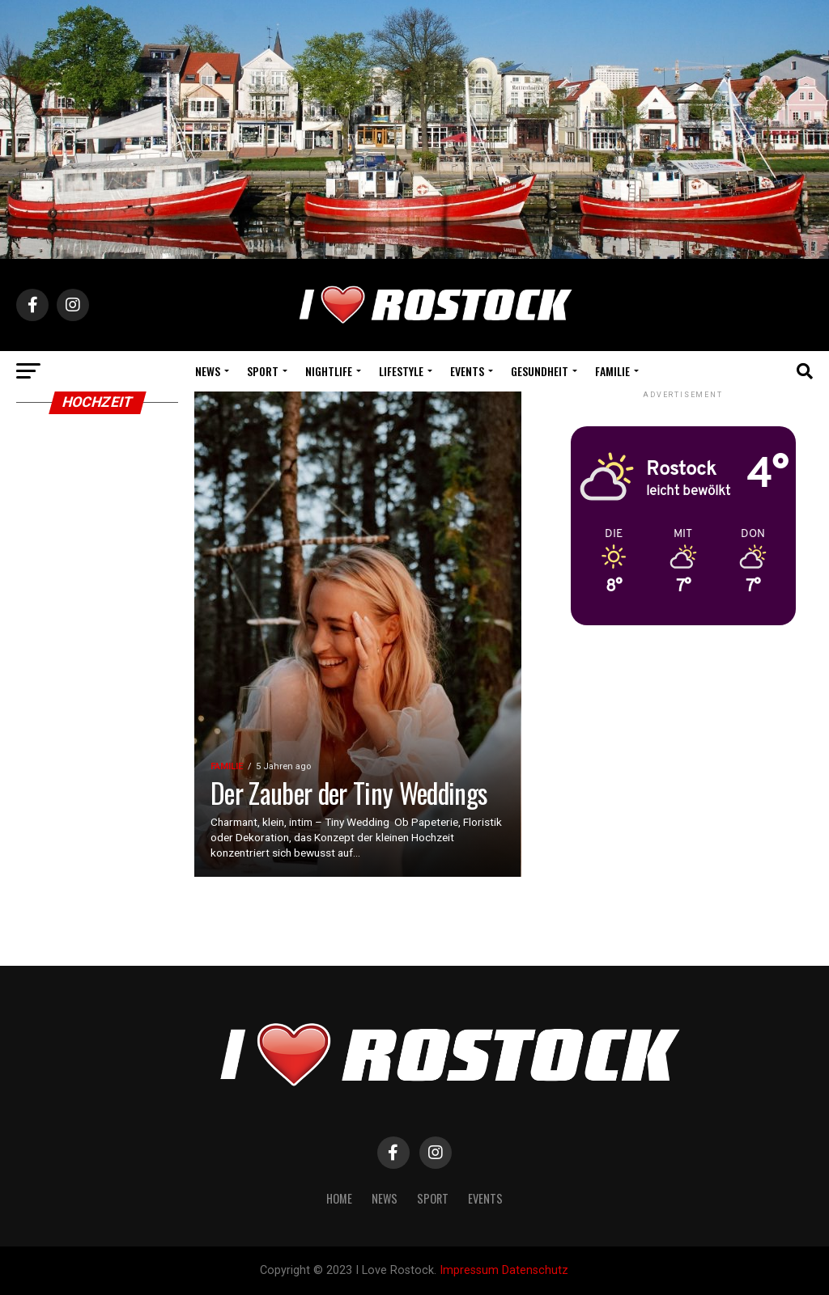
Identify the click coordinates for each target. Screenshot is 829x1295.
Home (339, 1198)
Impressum (469, 1270)
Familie (612, 370)
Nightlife (328, 370)
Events (467, 370)
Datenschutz (535, 1270)
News (207, 370)
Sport (262, 370)
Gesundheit (539, 370)
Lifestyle (401, 370)
